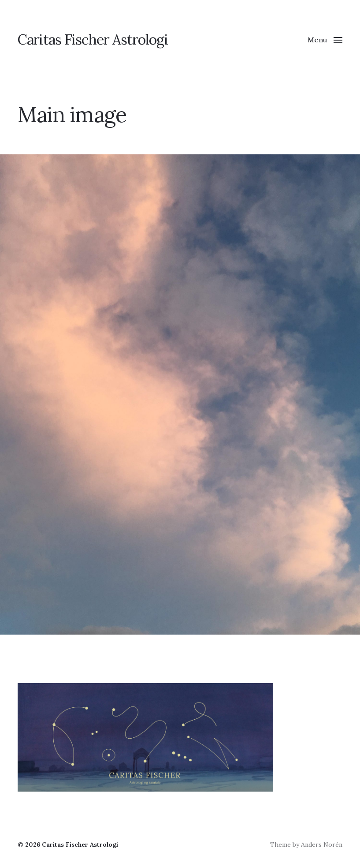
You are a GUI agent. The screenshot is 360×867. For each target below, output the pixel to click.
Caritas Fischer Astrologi (93, 40)
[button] (325, 40)
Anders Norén (321, 844)
